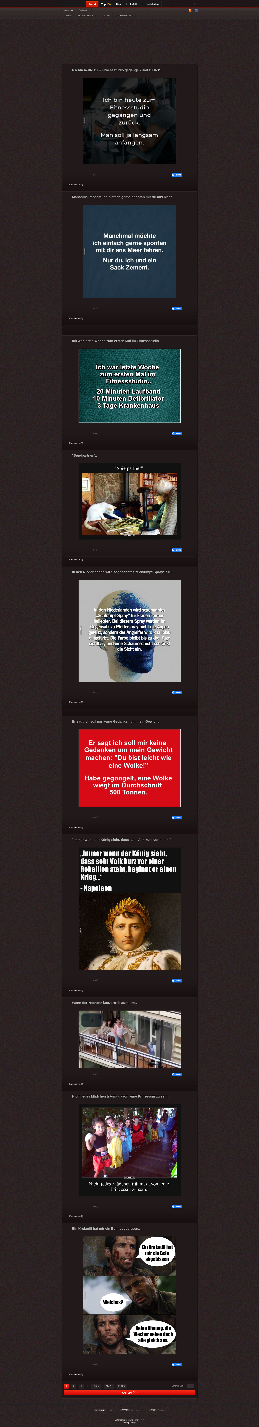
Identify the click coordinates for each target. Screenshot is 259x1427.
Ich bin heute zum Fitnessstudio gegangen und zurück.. (117, 70)
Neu (118, 4)
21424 (96, 1386)
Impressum (139, 1420)
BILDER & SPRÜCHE (86, 16)
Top (106, 4)
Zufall (131, 4)
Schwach (84, 175)
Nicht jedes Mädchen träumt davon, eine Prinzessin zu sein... (121, 1096)
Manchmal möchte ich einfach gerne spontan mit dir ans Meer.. (123, 197)
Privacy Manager (130, 1423)
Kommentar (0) (75, 184)
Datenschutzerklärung (124, 1420)
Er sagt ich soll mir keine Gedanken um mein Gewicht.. (116, 721)
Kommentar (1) (75, 443)
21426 (121, 1386)
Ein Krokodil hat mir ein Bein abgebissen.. (106, 1228)
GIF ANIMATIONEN (124, 16)
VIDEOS (106, 16)
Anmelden (68, 10)
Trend (92, 4)
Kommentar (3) (75, 990)
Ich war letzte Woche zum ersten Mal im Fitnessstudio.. (116, 341)
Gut (71, 175)
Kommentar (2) (75, 827)
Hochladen (150, 4)
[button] (92, 1020)
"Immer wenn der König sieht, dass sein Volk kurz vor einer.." (121, 840)
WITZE (67, 16)
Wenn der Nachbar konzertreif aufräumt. (104, 1003)
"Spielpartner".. (84, 455)
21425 (109, 1386)
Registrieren (84, 10)
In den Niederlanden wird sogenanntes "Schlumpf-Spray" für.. (122, 572)
